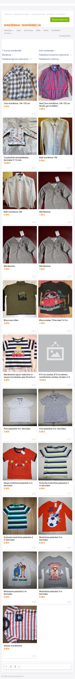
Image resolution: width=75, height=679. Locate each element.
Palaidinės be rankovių (50, 59)
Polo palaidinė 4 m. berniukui (17, 429)
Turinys (7, 33)
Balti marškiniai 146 (48, 157)
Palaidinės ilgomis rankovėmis (17, 59)
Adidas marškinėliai (13, 646)
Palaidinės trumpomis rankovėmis (55, 55)
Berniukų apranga (38, 14)
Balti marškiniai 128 (13, 212)
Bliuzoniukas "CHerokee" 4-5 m (53, 320)
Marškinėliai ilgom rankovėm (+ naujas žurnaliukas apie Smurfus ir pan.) (20, 377)
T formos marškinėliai (12, 51)
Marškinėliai (44, 212)
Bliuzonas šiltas (11, 320)
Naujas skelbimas (60, 20)
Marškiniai (7, 55)
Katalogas (9, 30)
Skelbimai (8, 14)
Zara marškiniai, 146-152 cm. (17, 103)
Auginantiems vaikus (21, 14)
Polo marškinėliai (47, 51)
